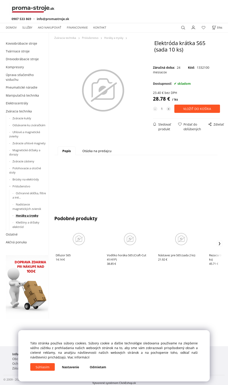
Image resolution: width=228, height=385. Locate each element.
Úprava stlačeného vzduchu (20, 77)
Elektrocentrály (17, 103)
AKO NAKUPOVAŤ (49, 27)
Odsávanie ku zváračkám (28, 125)
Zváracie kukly (21, 118)
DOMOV (11, 27)
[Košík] (217, 27)
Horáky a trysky (27, 215)
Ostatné (12, 234)
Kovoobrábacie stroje (21, 43)
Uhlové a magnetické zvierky (24, 134)
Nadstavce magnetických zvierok (26, 206)
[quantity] (161, 109)
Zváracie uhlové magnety (29, 143)
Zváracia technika (19, 111)
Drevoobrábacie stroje (22, 59)
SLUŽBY (27, 27)
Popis (66, 151)
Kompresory (15, 67)
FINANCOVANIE (77, 27)
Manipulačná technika (22, 95)
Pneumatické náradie (21, 87)
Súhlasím (42, 367)
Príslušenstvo (21, 186)
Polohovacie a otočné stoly (25, 170)
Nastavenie (70, 367)
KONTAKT (99, 27)
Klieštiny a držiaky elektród (25, 224)
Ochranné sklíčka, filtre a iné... (29, 195)
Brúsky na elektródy (25, 179)
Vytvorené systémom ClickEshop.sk (114, 383)
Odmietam (98, 367)
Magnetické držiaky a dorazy (24, 152)
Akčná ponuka (16, 242)
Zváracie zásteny (23, 161)
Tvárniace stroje (18, 51)
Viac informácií (78, 357)
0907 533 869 (21, 19)
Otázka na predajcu (97, 151)
